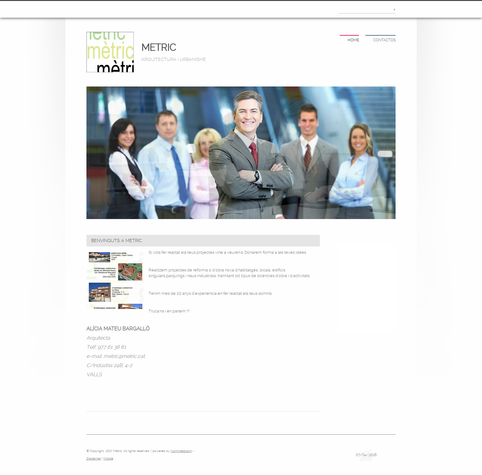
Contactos (384, 40)
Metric (158, 47)
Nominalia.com (181, 451)
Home (353, 40)
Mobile (108, 458)
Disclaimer (93, 458)
